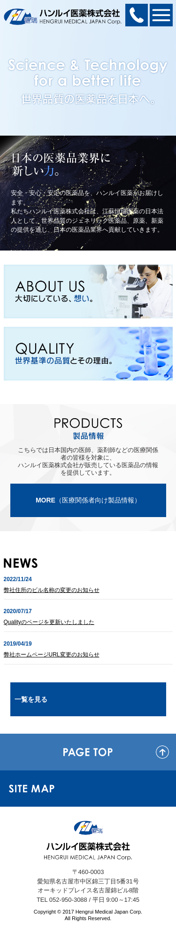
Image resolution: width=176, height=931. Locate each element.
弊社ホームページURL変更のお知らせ (51, 654)
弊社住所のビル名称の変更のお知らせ (51, 590)
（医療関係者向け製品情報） (88, 500)
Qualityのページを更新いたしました (49, 622)
